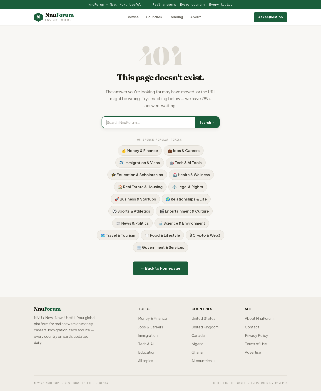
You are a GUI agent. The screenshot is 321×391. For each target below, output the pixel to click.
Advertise (253, 352)
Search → (207, 122)
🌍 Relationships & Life (186, 199)
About (195, 17)
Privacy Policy (256, 335)
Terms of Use (256, 343)
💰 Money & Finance (140, 150)
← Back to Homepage (160, 268)
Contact (252, 327)
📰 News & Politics (132, 223)
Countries (154, 17)
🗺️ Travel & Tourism (118, 235)
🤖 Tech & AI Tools (185, 162)
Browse (133, 17)
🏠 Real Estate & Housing (140, 186)
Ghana (197, 352)
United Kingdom (205, 327)
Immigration (148, 335)
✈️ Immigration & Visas (139, 162)
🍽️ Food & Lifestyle (162, 235)
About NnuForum (259, 318)
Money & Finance (152, 318)
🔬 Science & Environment (181, 223)
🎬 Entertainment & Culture (184, 211)
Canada (198, 335)
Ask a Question (270, 17)
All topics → (147, 360)
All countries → (204, 360)
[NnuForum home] (54, 17)
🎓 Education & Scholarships (137, 174)
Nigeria (197, 343)
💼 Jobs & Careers (183, 150)
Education (146, 352)
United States (203, 318)
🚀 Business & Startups (135, 199)
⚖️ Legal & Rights (187, 186)
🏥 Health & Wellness (191, 174)
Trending (176, 17)
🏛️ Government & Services (160, 247)
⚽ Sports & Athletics (131, 211)
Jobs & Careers (150, 327)
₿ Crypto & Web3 (204, 235)
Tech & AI (146, 343)
